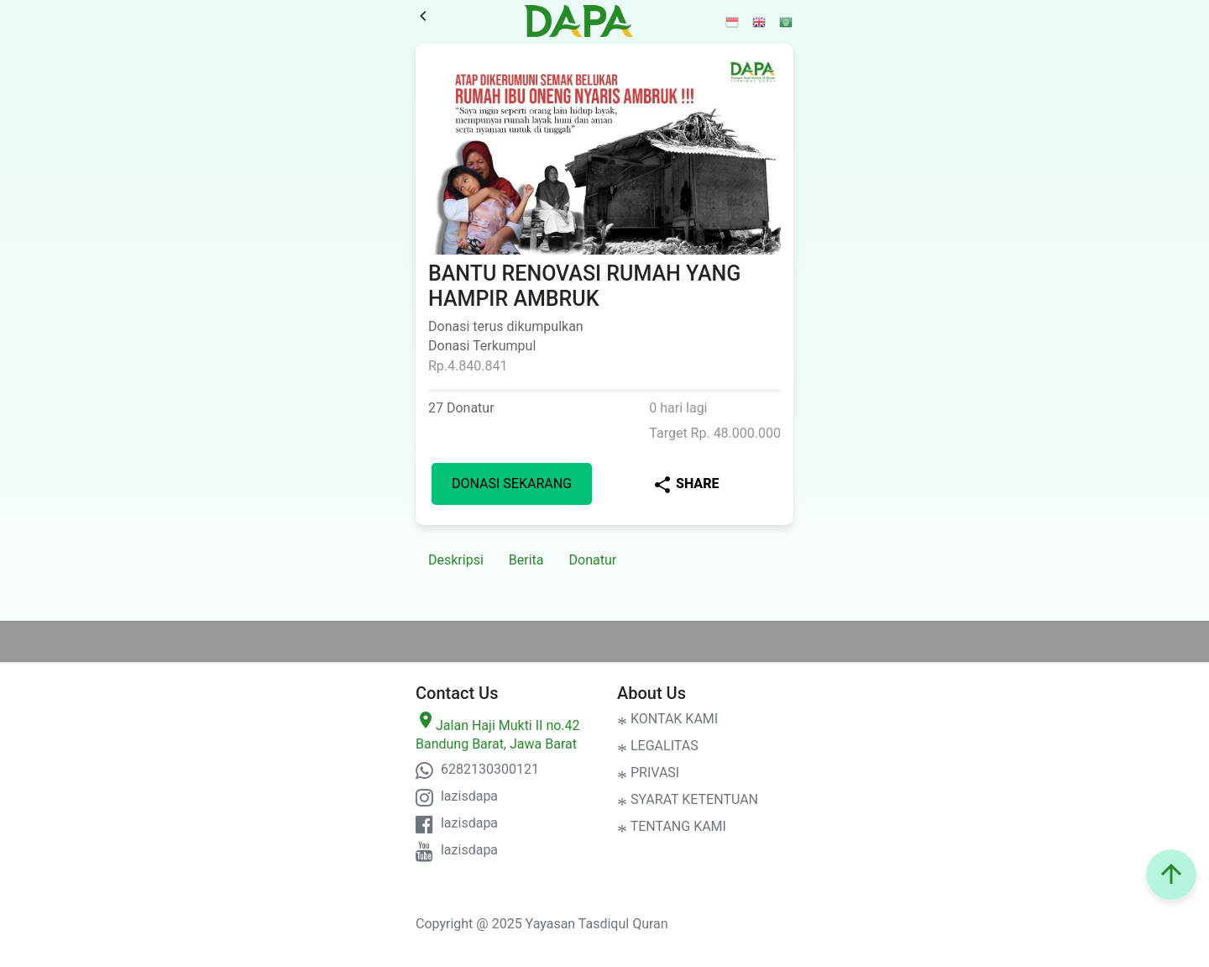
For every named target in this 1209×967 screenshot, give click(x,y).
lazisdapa (457, 796)
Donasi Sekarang (512, 483)
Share (685, 485)
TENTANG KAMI (671, 826)
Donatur (593, 560)
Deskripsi (456, 560)
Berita (526, 560)
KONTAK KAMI (667, 719)
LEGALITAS (658, 746)
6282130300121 (477, 769)
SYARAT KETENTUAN (687, 799)
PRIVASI (648, 772)
